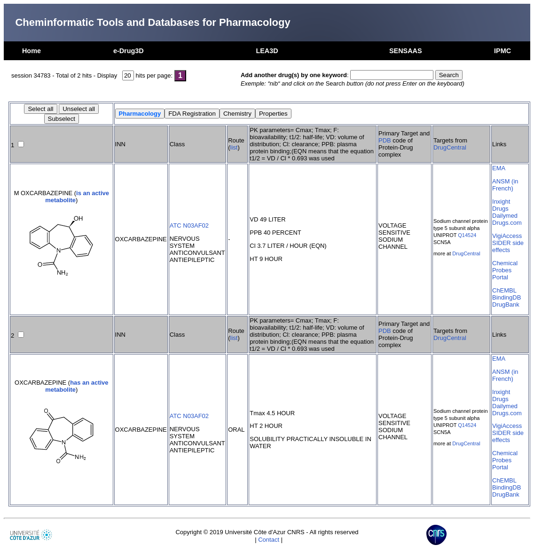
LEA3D (267, 51)
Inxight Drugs (501, 205)
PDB (384, 140)
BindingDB (506, 297)
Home (31, 51)
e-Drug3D (128, 51)
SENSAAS (405, 51)
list (234, 147)
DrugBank (505, 304)
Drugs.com (507, 222)
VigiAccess (507, 235)
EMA (498, 168)
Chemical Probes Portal (505, 270)
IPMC (502, 51)
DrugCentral (449, 147)
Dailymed (505, 215)
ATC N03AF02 (189, 225)
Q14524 (467, 235)
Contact (268, 539)
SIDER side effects (508, 246)
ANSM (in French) (505, 185)
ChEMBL (504, 290)
